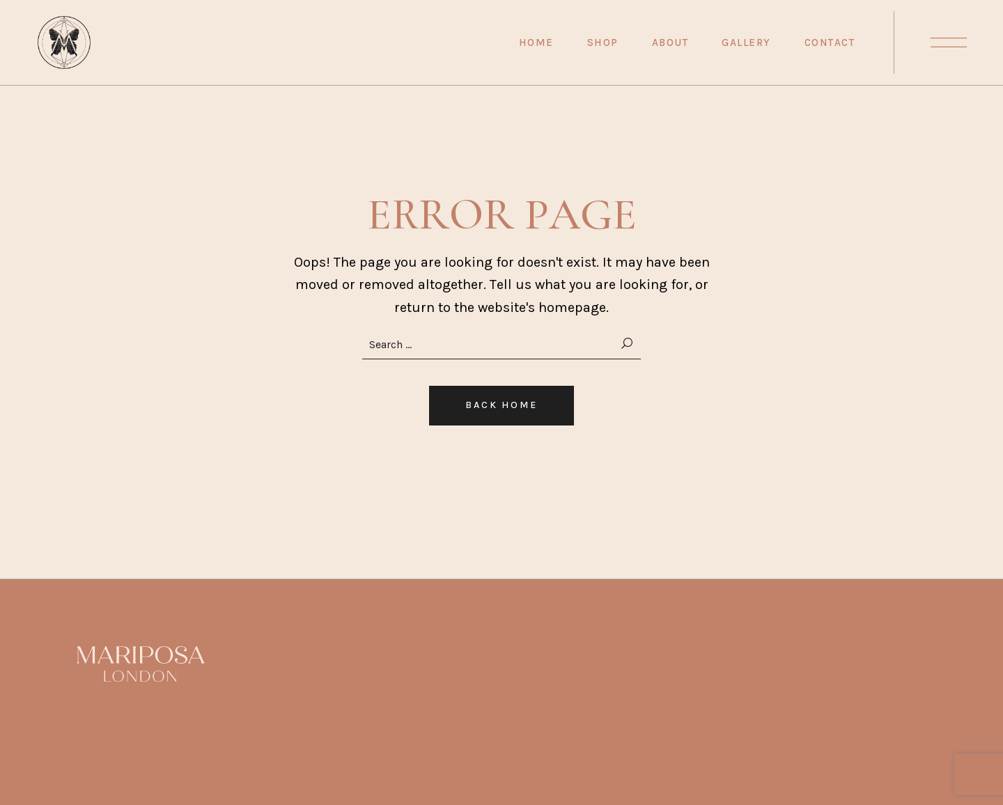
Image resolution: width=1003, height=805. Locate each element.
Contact (393, 736)
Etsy (528, 654)
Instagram (546, 695)
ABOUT (386, 695)
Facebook (544, 674)
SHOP (383, 674)
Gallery (391, 716)
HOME (385, 654)
